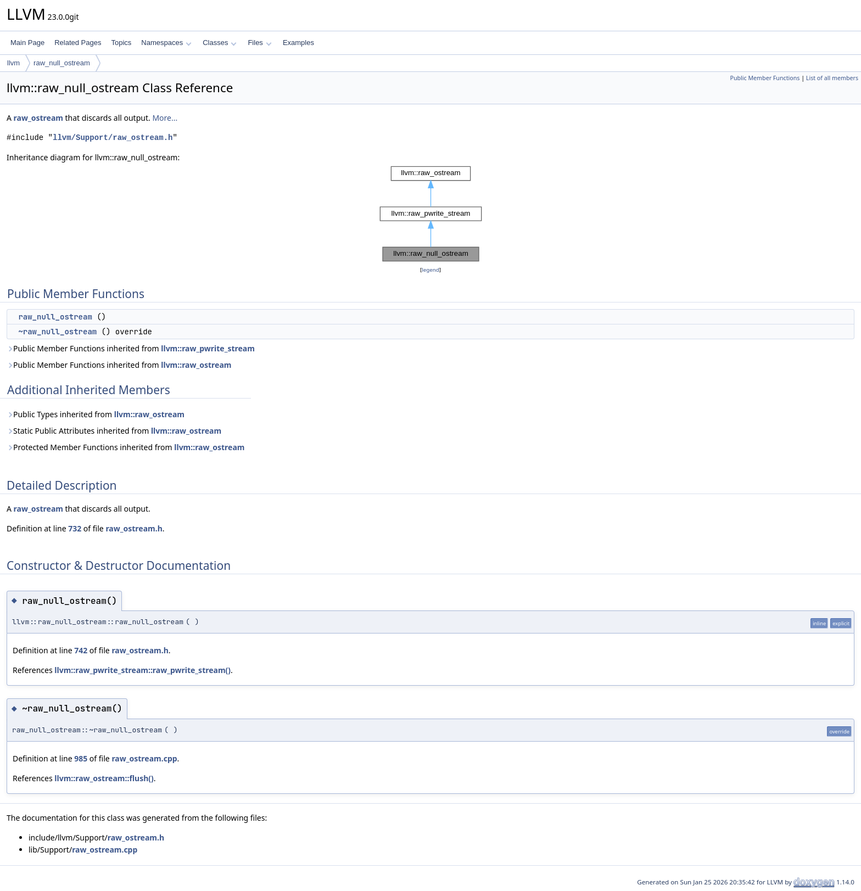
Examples (298, 42)
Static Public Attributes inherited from (114, 430)
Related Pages (77, 42)
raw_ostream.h (133, 528)
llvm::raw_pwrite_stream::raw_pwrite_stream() (142, 670)
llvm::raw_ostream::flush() (103, 778)
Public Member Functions (765, 78)
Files (259, 42)
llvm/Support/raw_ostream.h (112, 137)
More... (164, 118)
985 (80, 758)
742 (80, 650)
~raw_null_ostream (57, 332)
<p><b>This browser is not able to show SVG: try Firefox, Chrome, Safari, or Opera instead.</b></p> (430, 214)
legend (430, 269)
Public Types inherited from (96, 414)
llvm (13, 63)
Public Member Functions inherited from (131, 348)
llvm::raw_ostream (196, 365)
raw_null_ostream (61, 63)
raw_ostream (38, 118)
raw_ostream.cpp (144, 758)
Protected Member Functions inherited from (125, 447)
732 (74, 528)
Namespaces (166, 42)
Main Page (27, 42)
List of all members (832, 78)
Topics (121, 42)
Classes (220, 42)
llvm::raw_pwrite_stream (208, 348)
